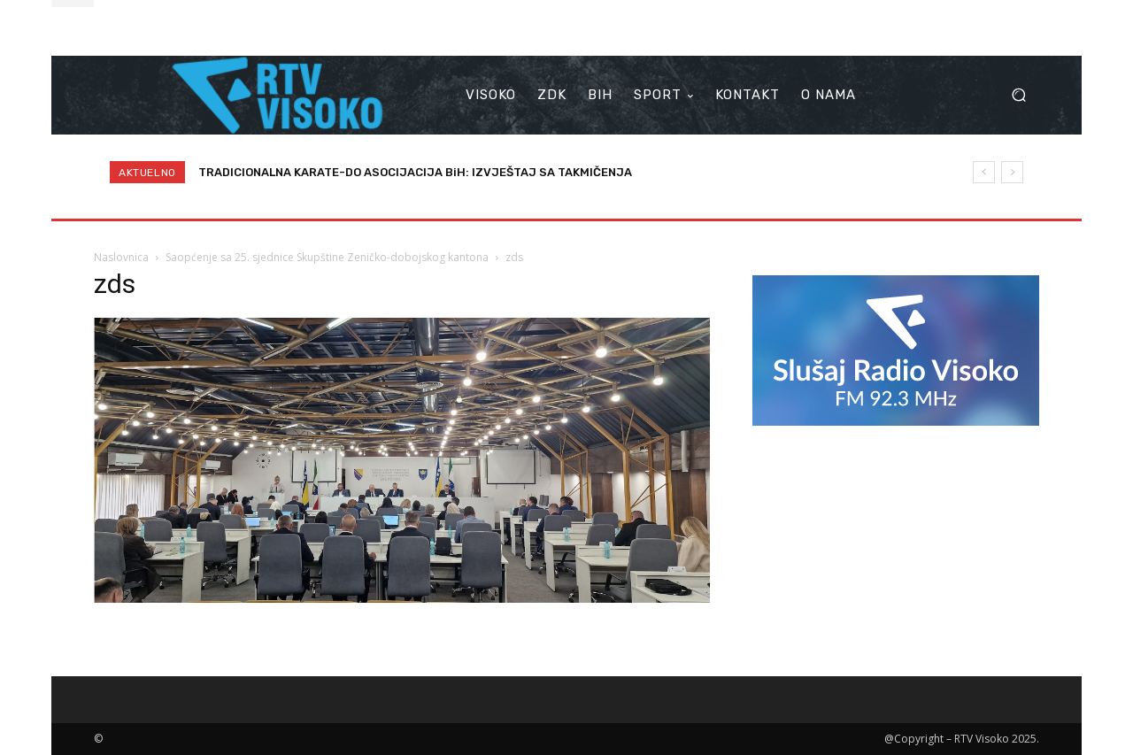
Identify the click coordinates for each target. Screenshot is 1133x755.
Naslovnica (121, 257)
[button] (1018, 95)
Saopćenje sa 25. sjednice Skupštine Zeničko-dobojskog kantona (327, 257)
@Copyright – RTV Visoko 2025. (961, 738)
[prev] (984, 172)
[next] (1012, 172)
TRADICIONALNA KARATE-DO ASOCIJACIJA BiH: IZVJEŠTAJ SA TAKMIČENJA (415, 172)
